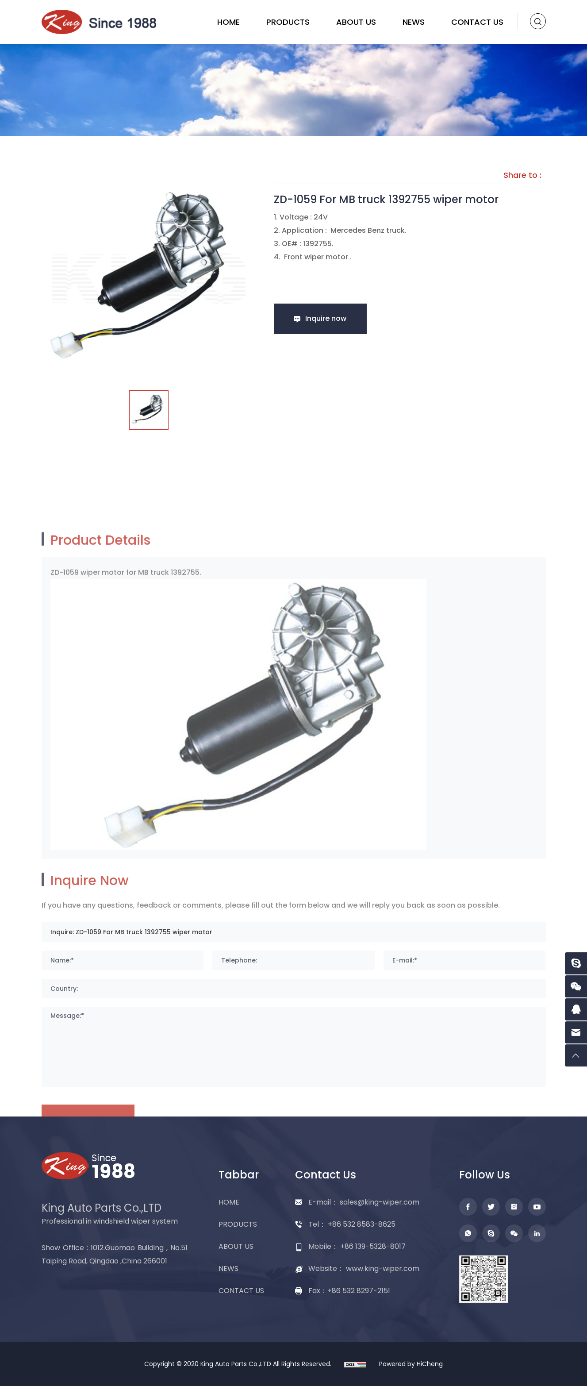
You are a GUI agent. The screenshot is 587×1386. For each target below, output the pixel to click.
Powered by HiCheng (411, 1363)
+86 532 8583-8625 (361, 1224)
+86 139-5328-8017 (373, 1246)
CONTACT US (477, 21)
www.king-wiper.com (382, 1268)
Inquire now (325, 318)
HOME (228, 21)
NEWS (414, 21)
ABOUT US (356, 21)
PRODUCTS (288, 21)
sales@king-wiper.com (379, 1202)
